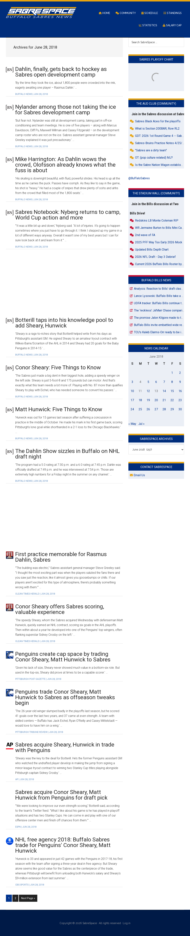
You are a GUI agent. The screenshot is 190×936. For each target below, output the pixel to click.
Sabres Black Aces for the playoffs (158, 121)
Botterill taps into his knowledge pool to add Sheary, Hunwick (64, 323)
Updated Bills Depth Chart (151, 249)
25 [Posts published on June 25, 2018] (140, 409)
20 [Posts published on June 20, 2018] (156, 400)
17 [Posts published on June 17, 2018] (132, 400)
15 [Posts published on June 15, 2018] (172, 391)
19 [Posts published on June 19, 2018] (148, 400)
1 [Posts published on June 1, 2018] (172, 373)
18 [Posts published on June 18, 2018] (140, 400)
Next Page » (28, 898)
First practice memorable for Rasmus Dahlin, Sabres (61, 557)
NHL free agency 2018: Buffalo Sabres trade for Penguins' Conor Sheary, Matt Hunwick (63, 845)
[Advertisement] (64, 283)
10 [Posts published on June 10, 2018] (132, 391)
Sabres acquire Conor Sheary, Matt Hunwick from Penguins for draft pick (61, 795)
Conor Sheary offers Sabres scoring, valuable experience (59, 609)
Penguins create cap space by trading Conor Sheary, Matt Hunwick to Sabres (62, 657)
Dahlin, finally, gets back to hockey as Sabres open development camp (61, 72)
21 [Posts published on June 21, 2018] (164, 400)
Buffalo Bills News (156, 280)
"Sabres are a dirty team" (151, 150)
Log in (126, 922)
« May (132, 424)
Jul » (141, 424)
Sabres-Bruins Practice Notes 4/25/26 (160, 143)
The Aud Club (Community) (156, 103)
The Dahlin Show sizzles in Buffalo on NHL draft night (67, 454)
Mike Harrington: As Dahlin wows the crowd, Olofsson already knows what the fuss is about (65, 164)
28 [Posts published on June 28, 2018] (164, 409)
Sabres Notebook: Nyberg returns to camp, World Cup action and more (67, 215)
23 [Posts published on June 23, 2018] (180, 400)
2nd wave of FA (145, 235)
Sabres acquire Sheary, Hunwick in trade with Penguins (64, 747)
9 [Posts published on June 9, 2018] (180, 382)
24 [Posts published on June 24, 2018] (132, 409)
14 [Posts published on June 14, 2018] (164, 391)
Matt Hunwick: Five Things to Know (58, 409)
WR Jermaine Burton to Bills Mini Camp (160, 228)
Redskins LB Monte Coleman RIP (156, 220)
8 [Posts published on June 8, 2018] (172, 382)
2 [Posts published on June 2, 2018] (180, 373)
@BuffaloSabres (139, 178)
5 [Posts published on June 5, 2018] (148, 382)
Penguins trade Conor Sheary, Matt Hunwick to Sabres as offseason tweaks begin (65, 697)
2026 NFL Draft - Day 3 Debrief (155, 257)
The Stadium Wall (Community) (156, 193)
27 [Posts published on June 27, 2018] (156, 409)
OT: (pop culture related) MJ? (154, 157)
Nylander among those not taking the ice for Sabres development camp (65, 110)
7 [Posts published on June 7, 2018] (164, 382)
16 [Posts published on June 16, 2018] (180, 391)
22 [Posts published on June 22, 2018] (172, 400)
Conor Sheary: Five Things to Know (58, 367)
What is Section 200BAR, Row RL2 (157, 128)
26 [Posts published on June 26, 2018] (148, 409)
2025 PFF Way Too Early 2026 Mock (158, 242)
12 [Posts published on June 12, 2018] (148, 391)
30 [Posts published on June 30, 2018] (180, 409)
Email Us (137, 475)
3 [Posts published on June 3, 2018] (132, 382)
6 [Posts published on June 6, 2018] (156, 382)
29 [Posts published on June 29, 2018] (172, 409)
